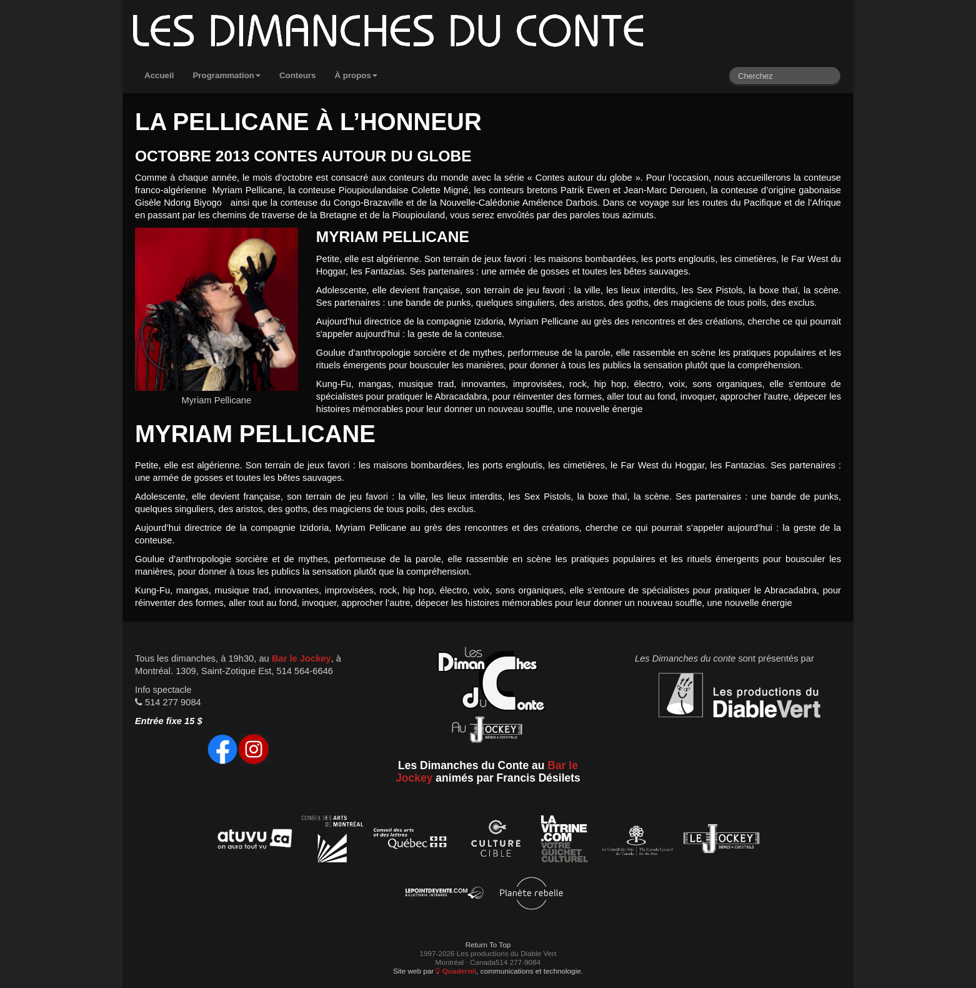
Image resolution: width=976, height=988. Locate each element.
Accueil (159, 75)
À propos (355, 75)
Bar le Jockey (301, 658)
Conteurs (297, 75)
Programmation (226, 75)
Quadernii (456, 971)
